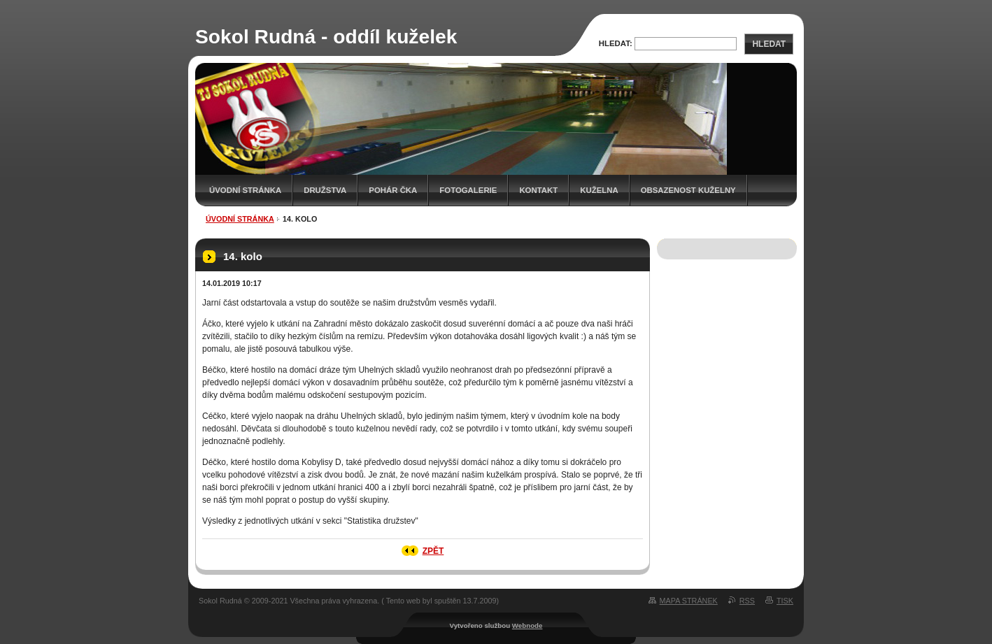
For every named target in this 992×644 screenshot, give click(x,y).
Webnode (527, 625)
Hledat (769, 44)
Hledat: (615, 43)
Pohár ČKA (393, 190)
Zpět (433, 551)
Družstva (325, 190)
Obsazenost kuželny (688, 190)
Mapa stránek (689, 600)
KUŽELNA (599, 190)
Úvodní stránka (245, 190)
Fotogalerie (468, 190)
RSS (747, 600)
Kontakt (538, 190)
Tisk (785, 600)
